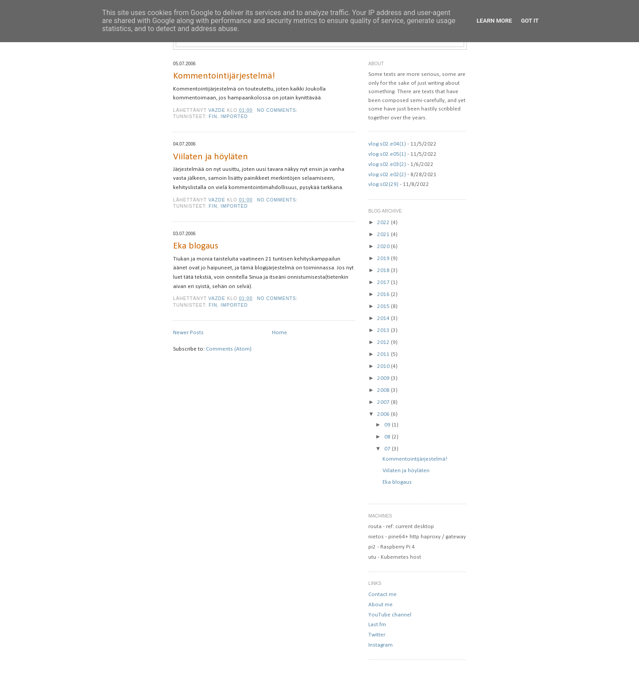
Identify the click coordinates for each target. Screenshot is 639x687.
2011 (384, 354)
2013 (384, 330)
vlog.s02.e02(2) (387, 175)
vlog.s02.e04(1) (387, 144)
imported (234, 116)
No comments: (278, 110)
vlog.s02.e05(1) (387, 154)
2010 (384, 366)
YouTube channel (389, 615)
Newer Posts (188, 333)
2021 (384, 234)
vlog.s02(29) (383, 184)
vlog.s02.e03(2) (387, 164)
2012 (384, 342)
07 (388, 449)
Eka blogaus (195, 246)
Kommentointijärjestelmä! (224, 76)
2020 (384, 246)
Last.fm (377, 625)
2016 (384, 294)
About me (380, 605)
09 (388, 425)
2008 (384, 390)
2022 (384, 222)
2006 (384, 414)
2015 (384, 306)
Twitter (376, 635)
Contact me (382, 594)
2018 (384, 270)
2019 (384, 258)
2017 (384, 282)
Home (279, 333)
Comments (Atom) (229, 349)
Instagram (380, 645)
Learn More (494, 20)
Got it (530, 20)
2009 (384, 378)
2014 (384, 318)
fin (213, 116)
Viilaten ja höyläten (210, 157)
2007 (384, 402)
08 (388, 437)
